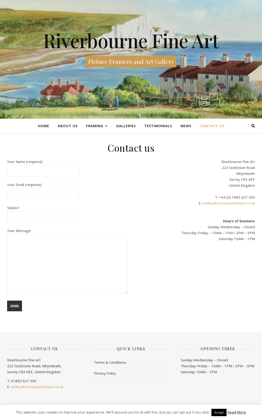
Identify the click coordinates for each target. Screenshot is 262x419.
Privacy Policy (105, 373)
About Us (68, 125)
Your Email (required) (43, 189)
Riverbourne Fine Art (131, 40)
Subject (43, 212)
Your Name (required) (43, 166)
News (186, 125)
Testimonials (158, 125)
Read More (236, 412)
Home (43, 125)
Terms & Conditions (110, 362)
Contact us (212, 125)
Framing (94, 125)
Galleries (126, 125)
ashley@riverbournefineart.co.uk (228, 203)
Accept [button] (219, 412)
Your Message (67, 261)
